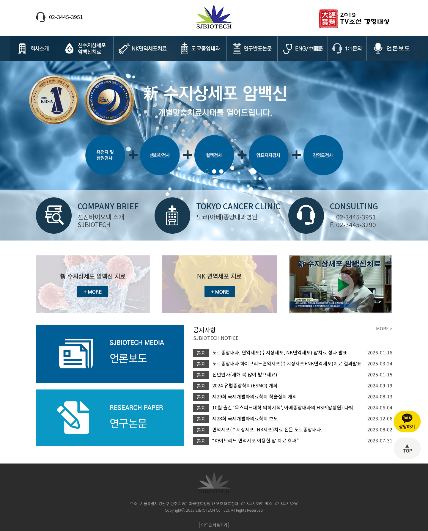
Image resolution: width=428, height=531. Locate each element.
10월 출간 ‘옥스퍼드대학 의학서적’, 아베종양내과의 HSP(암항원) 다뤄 (282, 407)
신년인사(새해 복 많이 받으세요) (244, 374)
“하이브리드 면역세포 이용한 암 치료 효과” (255, 440)
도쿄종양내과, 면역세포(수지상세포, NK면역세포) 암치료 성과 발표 (279, 352)
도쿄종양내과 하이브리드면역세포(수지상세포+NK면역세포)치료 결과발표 (286, 363)
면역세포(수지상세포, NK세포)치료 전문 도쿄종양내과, (267, 429)
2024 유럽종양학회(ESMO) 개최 (245, 385)
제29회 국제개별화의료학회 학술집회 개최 (254, 396)
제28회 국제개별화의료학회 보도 (245, 418)
